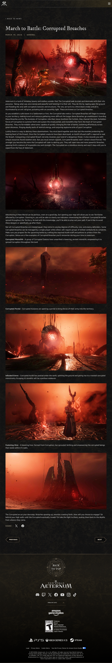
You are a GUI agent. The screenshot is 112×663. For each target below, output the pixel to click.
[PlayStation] (36, 640)
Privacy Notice (35, 648)
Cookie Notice (45, 648)
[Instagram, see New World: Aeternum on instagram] (69, 595)
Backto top (56, 567)
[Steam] (76, 640)
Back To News (14, 19)
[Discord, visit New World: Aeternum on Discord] (37, 594)
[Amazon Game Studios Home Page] (56, 613)
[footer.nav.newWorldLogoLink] (56, 587)
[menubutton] (109, 3)
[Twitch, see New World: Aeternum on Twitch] (44, 595)
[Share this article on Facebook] (23, 526)
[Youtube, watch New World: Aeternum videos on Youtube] (62, 595)
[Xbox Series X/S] (56, 640)
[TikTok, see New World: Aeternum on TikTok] (74, 595)
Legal (27, 648)
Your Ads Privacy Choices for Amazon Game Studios (69, 648)
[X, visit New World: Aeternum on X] (50, 594)
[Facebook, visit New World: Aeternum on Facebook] (56, 595)
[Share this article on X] (16, 526)
